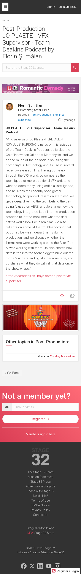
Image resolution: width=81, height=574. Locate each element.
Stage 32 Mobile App (40, 528)
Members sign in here (40, 434)
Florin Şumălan (30, 105)
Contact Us (40, 514)
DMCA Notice (40, 505)
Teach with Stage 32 (40, 491)
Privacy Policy (40, 510)
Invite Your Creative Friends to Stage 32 (40, 552)
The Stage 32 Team (40, 472)
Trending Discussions (62, 356)
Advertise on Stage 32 (40, 486)
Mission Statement (40, 477)
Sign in (51, 6)
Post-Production (41, 114)
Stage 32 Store (44, 533)
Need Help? (40, 496)
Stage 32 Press (40, 481)
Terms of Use (40, 500)
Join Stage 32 (67, 6)
